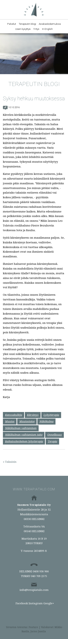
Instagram (36, 603)
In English (47, 28)
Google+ (48, 603)
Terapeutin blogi (27, 23)
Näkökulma (46, 421)
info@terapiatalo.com (34, 590)
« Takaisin (10, 461)
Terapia (52, 441)
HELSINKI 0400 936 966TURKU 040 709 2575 (34, 574)
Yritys (36, 28)
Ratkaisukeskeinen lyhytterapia (24, 441)
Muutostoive (27, 421)
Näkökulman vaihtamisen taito (23, 434)
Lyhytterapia (51, 414)
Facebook (22, 603)
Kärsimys (33, 414)
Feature (33, 627)
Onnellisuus (54, 434)
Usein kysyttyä (22, 28)
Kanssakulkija (13, 414)
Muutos (10, 421)
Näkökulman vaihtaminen (21, 428)
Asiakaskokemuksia (50, 23)
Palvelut (11, 23)
